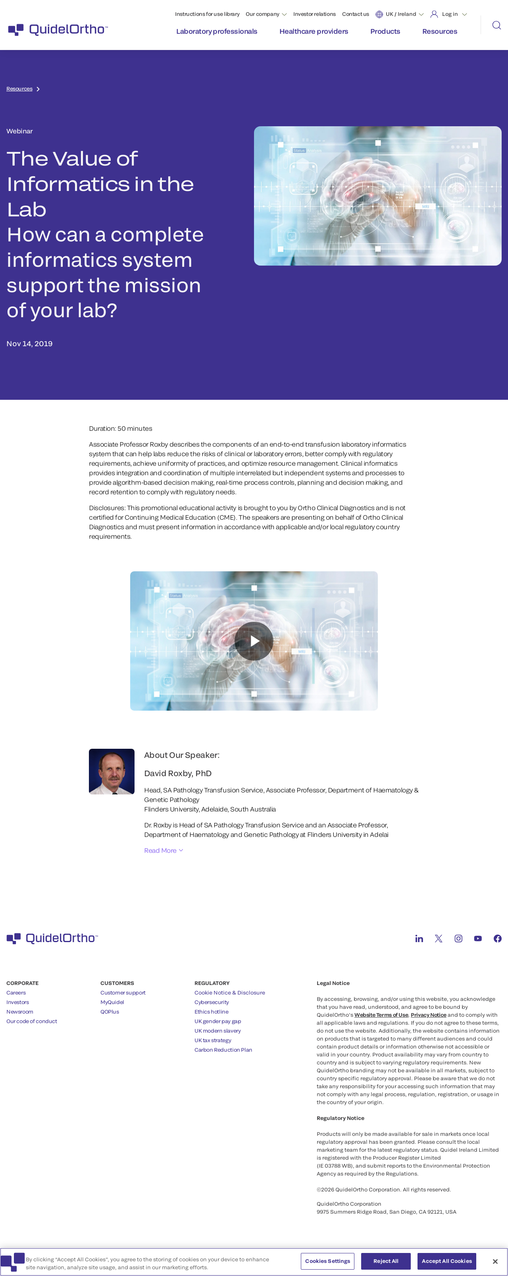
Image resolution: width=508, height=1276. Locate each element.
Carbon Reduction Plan (223, 1050)
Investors (17, 1002)
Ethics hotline (211, 1011)
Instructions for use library (207, 14)
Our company (262, 14)
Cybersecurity (211, 1002)
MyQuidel (112, 1002)
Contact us (355, 14)
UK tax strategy (212, 1040)
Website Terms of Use (381, 1015)
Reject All (385, 1261)
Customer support (123, 992)
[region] (254, 1262)
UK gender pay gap (217, 1021)
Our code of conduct (31, 1021)
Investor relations (314, 14)
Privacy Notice (428, 1015)
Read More (160, 850)
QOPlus (109, 1011)
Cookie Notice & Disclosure (229, 992)
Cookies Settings (327, 1261)
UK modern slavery (217, 1030)
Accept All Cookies (446, 1261)
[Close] (495, 1261)
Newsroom (19, 1011)
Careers (15, 992)
